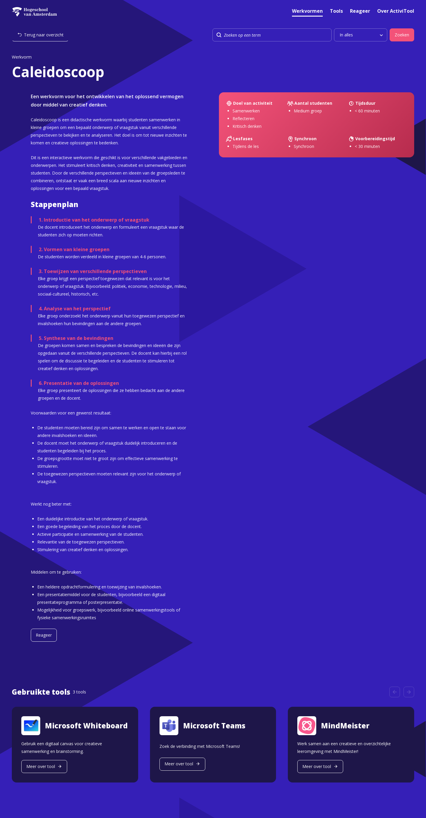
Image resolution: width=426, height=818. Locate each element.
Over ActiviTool (395, 11)
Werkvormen (307, 11)
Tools (336, 11)
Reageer (360, 11)
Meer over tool (40, 766)
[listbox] (360, 34)
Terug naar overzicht (44, 35)
